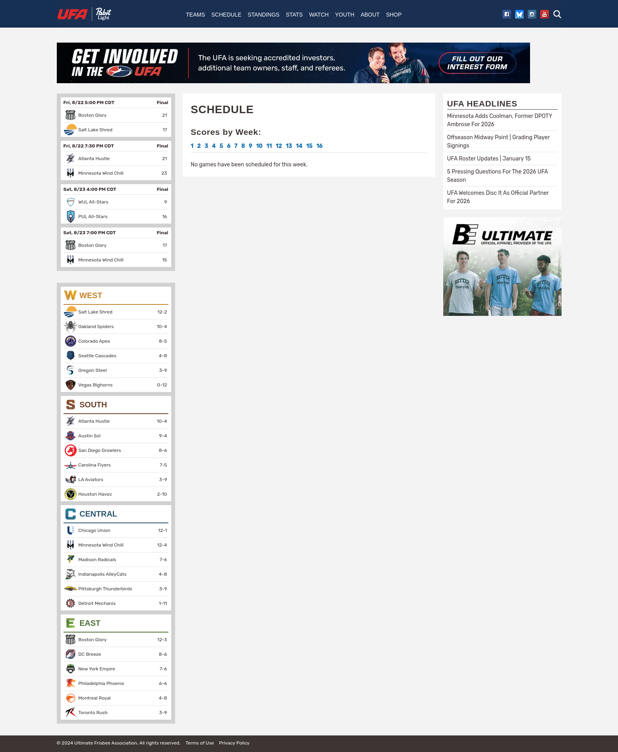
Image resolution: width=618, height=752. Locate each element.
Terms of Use (199, 743)
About (369, 14)
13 (289, 146)
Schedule (226, 14)
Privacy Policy (234, 743)
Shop (394, 14)
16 (319, 146)
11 (269, 146)
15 (309, 146)
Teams (195, 14)
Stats (294, 14)
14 (299, 146)
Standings (264, 14)
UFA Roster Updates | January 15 (489, 158)
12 (279, 146)
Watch (319, 14)
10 (259, 146)
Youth (344, 14)
